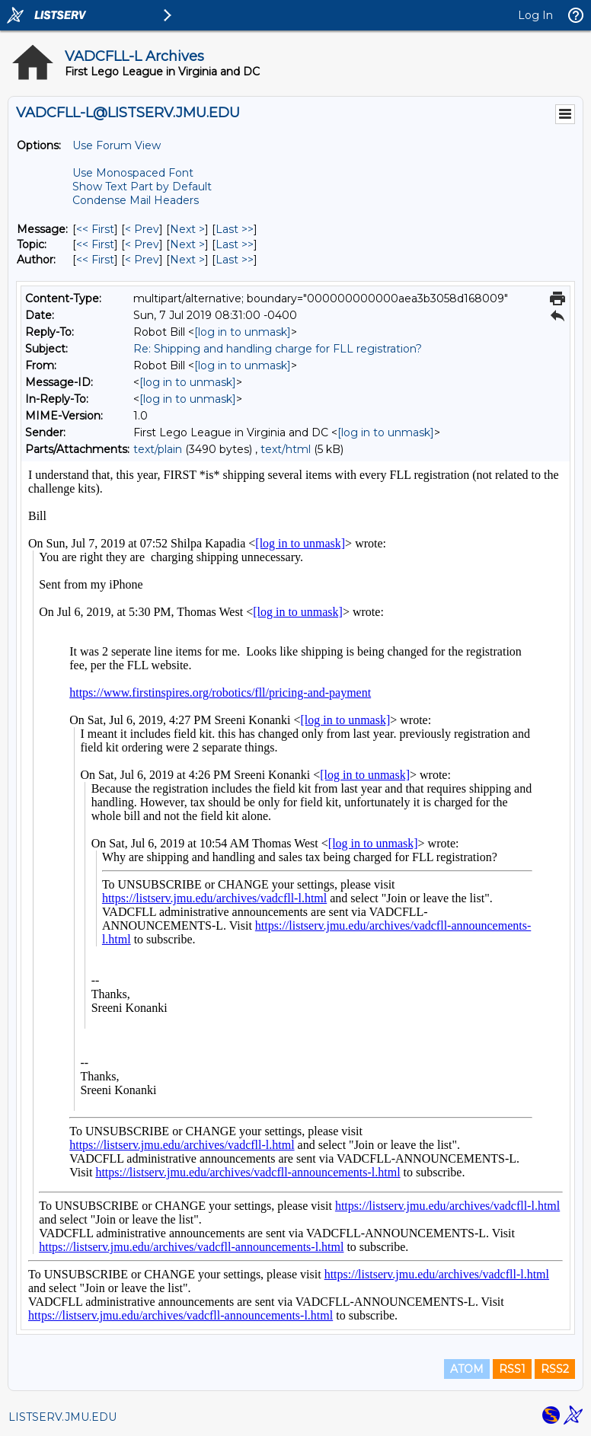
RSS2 (555, 1369)
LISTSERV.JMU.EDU (62, 1417)
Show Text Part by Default (142, 186)
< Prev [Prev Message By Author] (142, 259)
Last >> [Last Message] (235, 229)
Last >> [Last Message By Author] (235, 259)
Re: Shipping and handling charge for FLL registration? (277, 349)
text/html (285, 449)
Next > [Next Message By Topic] (187, 244)
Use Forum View (116, 145)
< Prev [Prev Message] (142, 229)
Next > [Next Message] (187, 229)
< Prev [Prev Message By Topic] (142, 244)
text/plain (157, 449)
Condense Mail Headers (135, 200)
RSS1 (512, 1369)
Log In (535, 15)
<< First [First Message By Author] (95, 259)
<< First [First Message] (95, 229)
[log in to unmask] (242, 332)
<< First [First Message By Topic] (95, 244)
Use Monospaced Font (132, 173)
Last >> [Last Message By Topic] (235, 244)
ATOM (467, 1369)
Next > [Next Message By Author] (187, 259)
